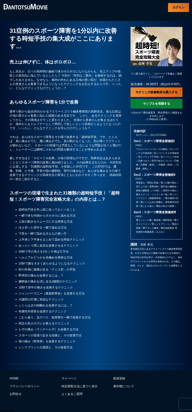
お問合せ (16, 394)
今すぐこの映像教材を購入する (157, 92)
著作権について (123, 386)
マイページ (69, 378)
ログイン (178, 7)
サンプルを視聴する (156, 103)
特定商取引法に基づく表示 (80, 386)
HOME (14, 378)
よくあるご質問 (72, 394)
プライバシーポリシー (25, 386)
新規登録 (119, 378)
